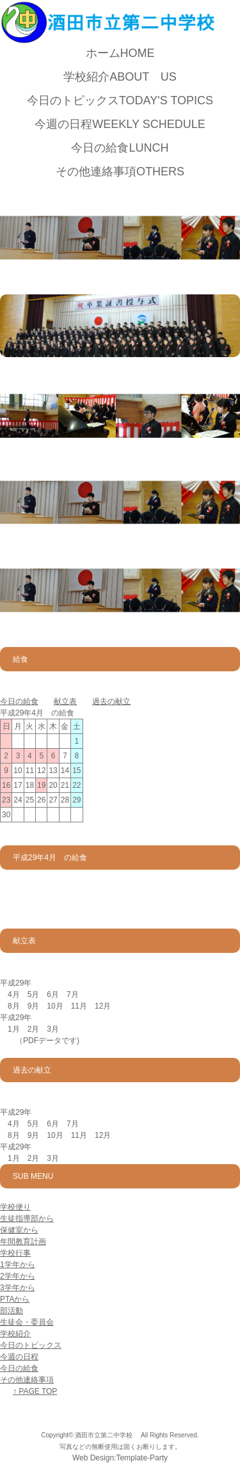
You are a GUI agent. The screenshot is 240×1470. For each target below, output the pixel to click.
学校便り (15, 1206)
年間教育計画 (23, 1241)
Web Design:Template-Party (120, 1457)
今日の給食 (119, 147)
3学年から (17, 1287)
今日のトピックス (120, 100)
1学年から (17, 1264)
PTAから (14, 1299)
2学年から (17, 1276)
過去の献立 (111, 701)
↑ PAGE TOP (35, 1391)
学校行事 (15, 1253)
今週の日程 (120, 124)
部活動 (11, 1310)
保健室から (19, 1230)
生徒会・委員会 (27, 1322)
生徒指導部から (27, 1218)
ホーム (120, 53)
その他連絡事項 (120, 171)
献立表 (65, 701)
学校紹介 (120, 76)
